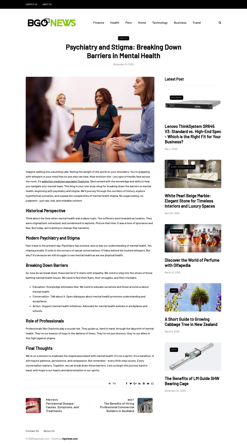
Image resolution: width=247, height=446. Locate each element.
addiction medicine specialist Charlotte (65, 181)
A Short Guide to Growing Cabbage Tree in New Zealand (191, 322)
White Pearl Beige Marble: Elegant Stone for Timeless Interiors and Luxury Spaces (190, 200)
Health (114, 22)
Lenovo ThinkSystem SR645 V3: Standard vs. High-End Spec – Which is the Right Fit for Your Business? (193, 134)
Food (174, 290)
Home (142, 22)
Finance (98, 22)
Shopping (176, 231)
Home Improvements (182, 167)
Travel (197, 22)
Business (180, 22)
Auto (174, 350)
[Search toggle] (218, 22)
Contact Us (31, 4)
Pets (128, 22)
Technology (160, 22)
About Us (47, 4)
